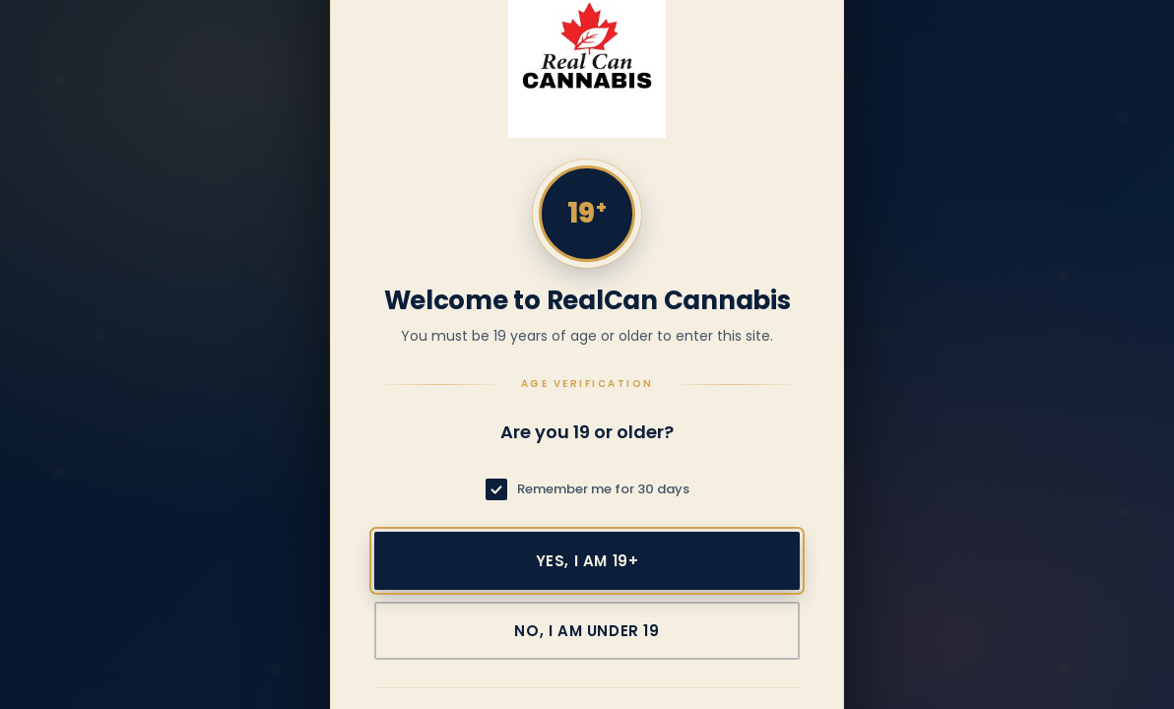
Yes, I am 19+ (587, 560)
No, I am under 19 (586, 630)
